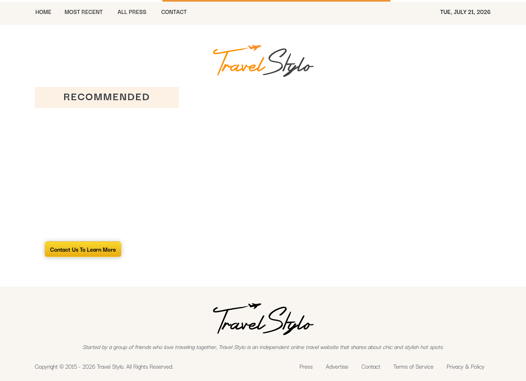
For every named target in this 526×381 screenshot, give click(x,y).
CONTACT (174, 11)
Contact (371, 366)
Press (306, 366)
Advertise (337, 366)
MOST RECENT (84, 11)
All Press (132, 11)
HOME (43, 11)
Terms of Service (414, 366)
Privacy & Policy (465, 366)
